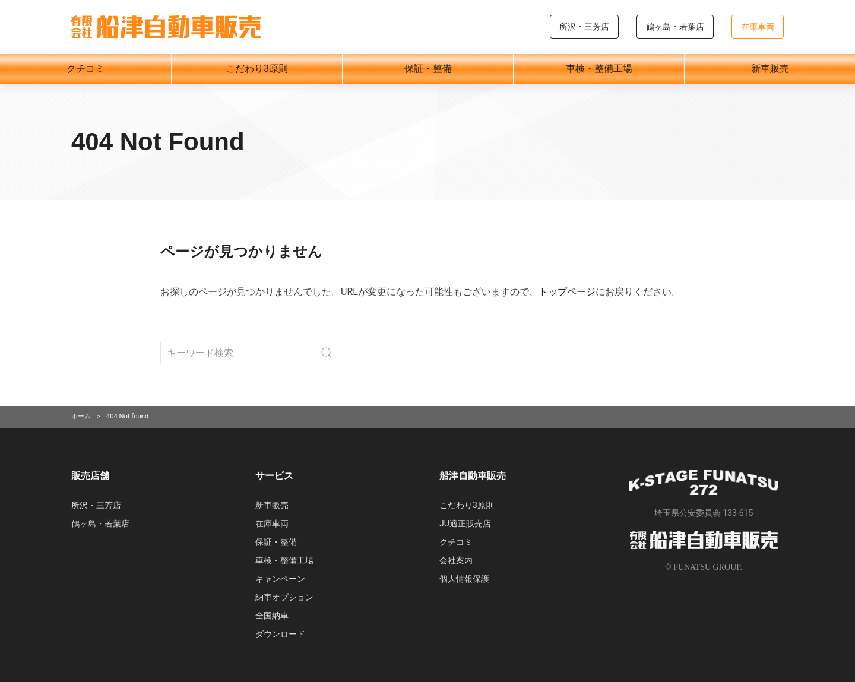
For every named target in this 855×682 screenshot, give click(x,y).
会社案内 (456, 560)
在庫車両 (757, 26)
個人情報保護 (464, 578)
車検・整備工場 (599, 68)
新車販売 (770, 68)
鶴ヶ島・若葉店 (675, 26)
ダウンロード (280, 634)
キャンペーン (280, 578)
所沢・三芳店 (584, 26)
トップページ (567, 291)
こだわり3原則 (257, 68)
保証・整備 (428, 68)
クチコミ (85, 68)
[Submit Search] (326, 352)
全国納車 (272, 615)
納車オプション (284, 597)
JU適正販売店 (465, 523)
